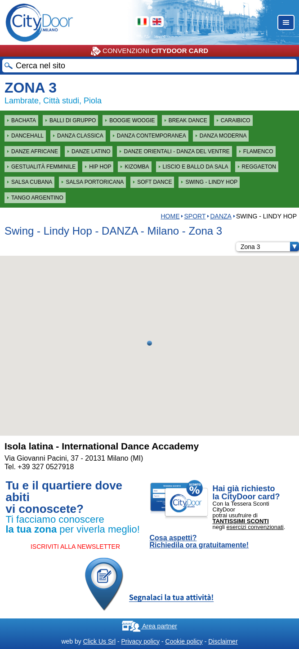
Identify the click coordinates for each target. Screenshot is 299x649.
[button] (149, 343)
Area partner (149, 626)
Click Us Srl (99, 641)
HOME (170, 216)
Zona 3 (270, 246)
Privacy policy (140, 641)
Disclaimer (222, 641)
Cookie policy (184, 641)
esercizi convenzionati (255, 527)
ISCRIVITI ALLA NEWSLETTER (75, 546)
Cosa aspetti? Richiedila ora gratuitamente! (199, 541)
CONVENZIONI (149, 51)
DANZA (220, 216)
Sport (194, 216)
